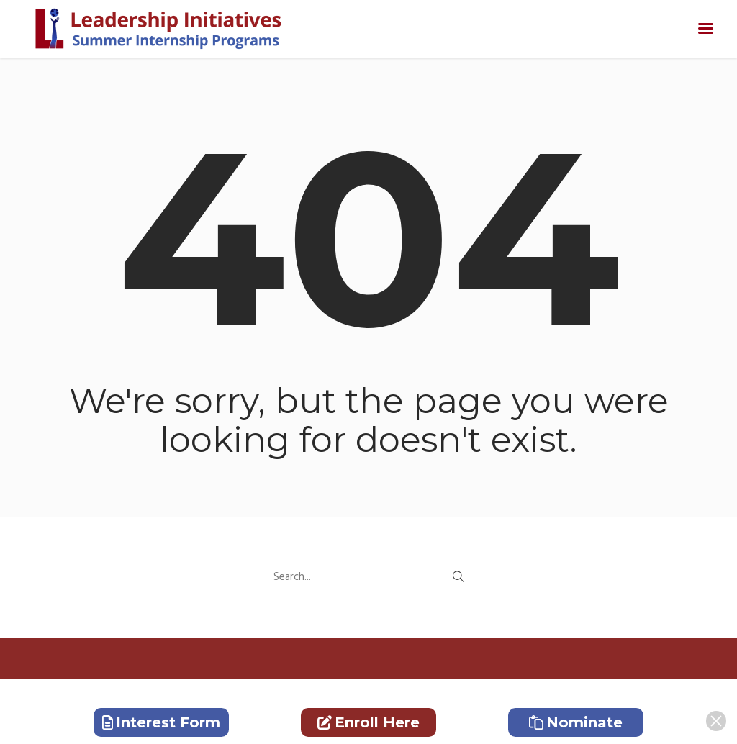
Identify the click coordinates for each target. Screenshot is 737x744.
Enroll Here (368, 722)
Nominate (576, 722)
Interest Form (161, 722)
